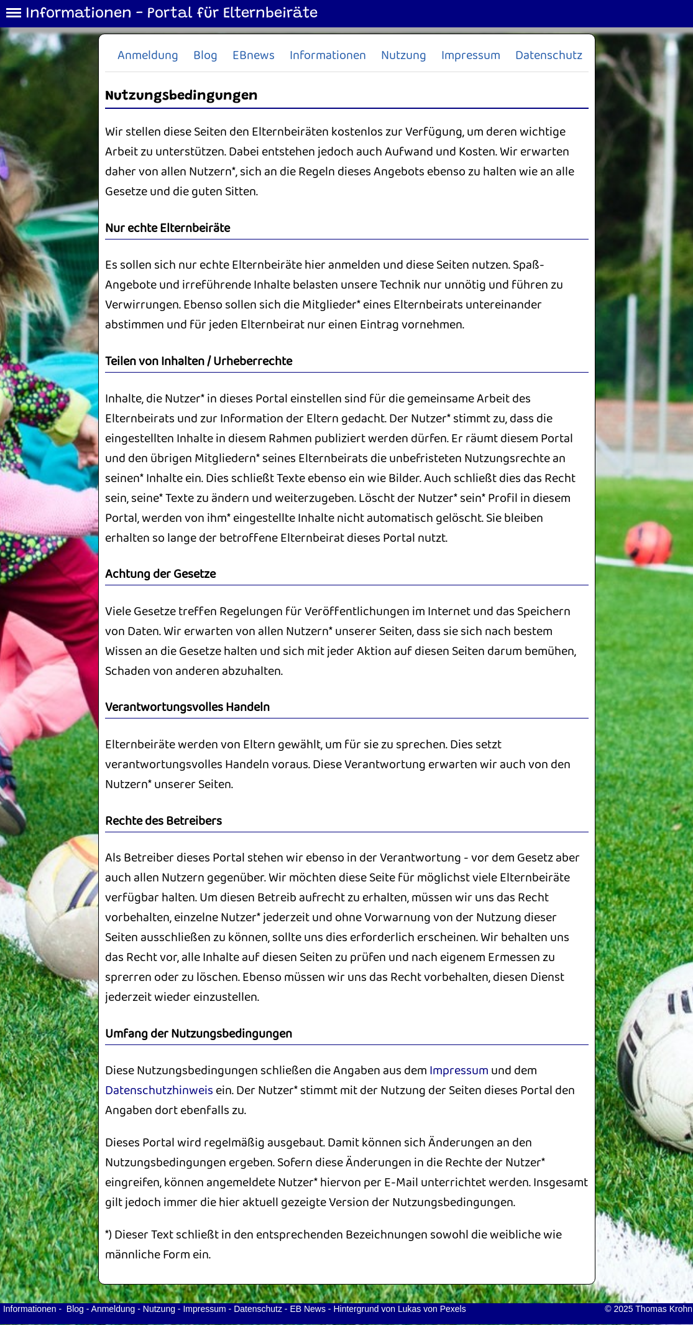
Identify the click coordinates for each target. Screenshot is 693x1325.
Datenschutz (548, 55)
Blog (205, 55)
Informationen (328, 55)
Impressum (470, 55)
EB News (308, 1309)
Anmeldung (147, 55)
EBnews (253, 55)
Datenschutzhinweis (159, 1090)
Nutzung (403, 55)
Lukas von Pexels (432, 1309)
